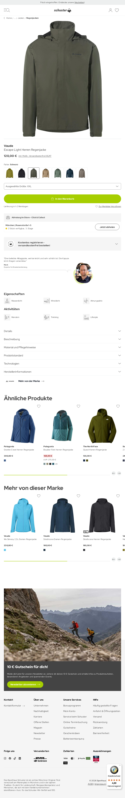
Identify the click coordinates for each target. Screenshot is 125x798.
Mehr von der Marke (29, 381)
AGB (90, 784)
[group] (62, 78)
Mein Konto (69, 711)
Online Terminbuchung (75, 722)
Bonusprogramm (72, 705)
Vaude (8, 146)
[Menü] (120, 766)
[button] (113, 473)
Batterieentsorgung (73, 738)
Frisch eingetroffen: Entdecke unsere (57, 2)
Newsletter (39, 733)
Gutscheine (69, 727)
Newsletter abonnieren (23, 684)
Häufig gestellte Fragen (105, 705)
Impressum (100, 784)
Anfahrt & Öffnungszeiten (106, 711)
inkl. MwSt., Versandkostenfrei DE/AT (35, 156)
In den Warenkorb (62, 198)
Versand (97, 716)
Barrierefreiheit (101, 733)
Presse (37, 738)
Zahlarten (98, 727)
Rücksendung (100, 722)
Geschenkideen (71, 733)
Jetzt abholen (107, 227)
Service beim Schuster (75, 716)
